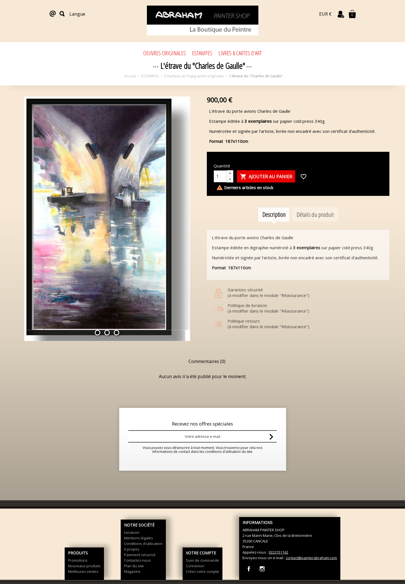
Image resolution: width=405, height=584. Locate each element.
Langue (77, 14)
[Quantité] (220, 176)
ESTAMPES (202, 53)
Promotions (78, 560)
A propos (131, 549)
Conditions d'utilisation (143, 543)
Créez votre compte (202, 571)
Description (273, 221)
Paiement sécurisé (140, 554)
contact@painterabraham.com (311, 557)
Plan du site (134, 565)
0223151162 (278, 552)
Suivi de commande (202, 560)
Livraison (131, 532)
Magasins (132, 571)
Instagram (262, 568)
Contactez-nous (137, 560)
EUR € (325, 14)
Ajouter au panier (266, 177)
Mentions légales (138, 537)
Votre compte (201, 553)
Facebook (248, 568)
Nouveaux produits (84, 565)
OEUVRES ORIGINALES (164, 53)
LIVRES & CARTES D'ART (240, 53)
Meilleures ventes (83, 571)
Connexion (195, 565)
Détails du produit (315, 221)
